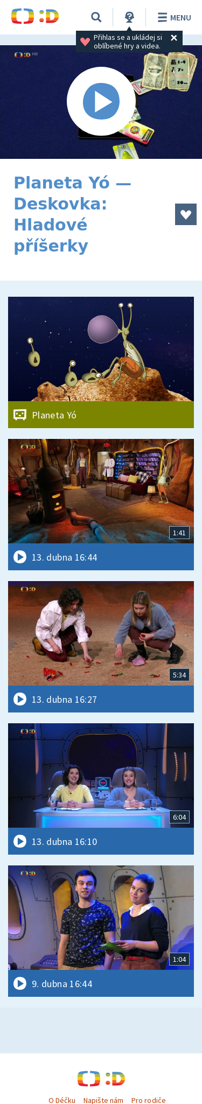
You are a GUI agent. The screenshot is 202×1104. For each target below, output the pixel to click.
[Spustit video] (101, 102)
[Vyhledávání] (96, 17)
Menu (172, 17)
